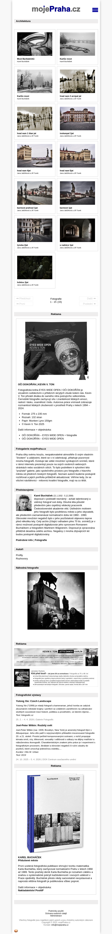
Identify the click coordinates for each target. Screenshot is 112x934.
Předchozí (23, 298)
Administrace (56, 916)
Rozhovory (22, 558)
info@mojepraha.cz (59, 925)
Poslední (89, 303)
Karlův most (66, 59)
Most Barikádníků (26, 59)
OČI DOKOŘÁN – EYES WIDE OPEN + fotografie (49, 435)
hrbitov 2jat (22, 282)
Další (91, 298)
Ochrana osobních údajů (56, 913)
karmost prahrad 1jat (27, 208)
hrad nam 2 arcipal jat (70, 96)
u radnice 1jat (66, 245)
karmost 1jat (66, 208)
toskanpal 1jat (67, 133)
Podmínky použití (56, 911)
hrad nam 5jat (66, 170)
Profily (19, 555)
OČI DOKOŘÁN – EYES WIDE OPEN (43, 438)
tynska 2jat (22, 245)
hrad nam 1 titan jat (26, 133)
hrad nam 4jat (24, 170)
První (20, 303)
